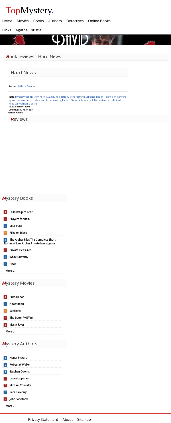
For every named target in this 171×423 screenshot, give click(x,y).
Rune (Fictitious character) (68, 96)
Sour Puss (16, 226)
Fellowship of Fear (21, 212)
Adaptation (17, 304)
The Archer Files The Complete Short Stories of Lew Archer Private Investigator (29, 241)
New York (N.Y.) (42, 96)
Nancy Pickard (18, 358)
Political (13, 103)
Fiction (66, 100)
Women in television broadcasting (41, 100)
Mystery (30, 10)
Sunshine (15, 311)
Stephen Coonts (20, 371)
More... (10, 271)
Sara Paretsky (18, 392)
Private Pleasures (20, 250)
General (76, 100)
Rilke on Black (18, 233)
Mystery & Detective (93, 100)
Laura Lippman (19, 378)
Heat (13, 264)
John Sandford (19, 399)
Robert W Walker (20, 365)
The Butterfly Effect (21, 318)
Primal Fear (17, 297)
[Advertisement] (33, 164)
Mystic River (17, 324)
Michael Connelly (20, 385)
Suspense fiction (94, 96)
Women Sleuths (27, 103)
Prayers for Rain (20, 219)
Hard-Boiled (113, 100)
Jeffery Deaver (26, 86)
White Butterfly (19, 257)
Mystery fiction (24, 96)
